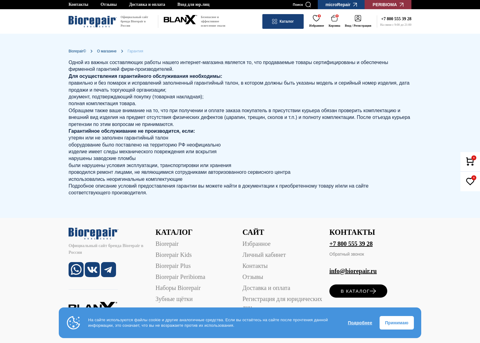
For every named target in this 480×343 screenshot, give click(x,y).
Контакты (78, 4)
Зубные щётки (174, 298)
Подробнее (360, 322)
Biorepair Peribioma (180, 276)
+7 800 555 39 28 (351, 243)
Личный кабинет (264, 254)
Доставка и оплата (147, 4)
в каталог (358, 291)
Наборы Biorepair (178, 287)
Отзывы (108, 4)
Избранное (256, 243)
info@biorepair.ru (353, 271)
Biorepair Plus (173, 265)
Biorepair (167, 243)
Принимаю (396, 322)
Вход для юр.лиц (193, 4)
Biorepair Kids (174, 254)
